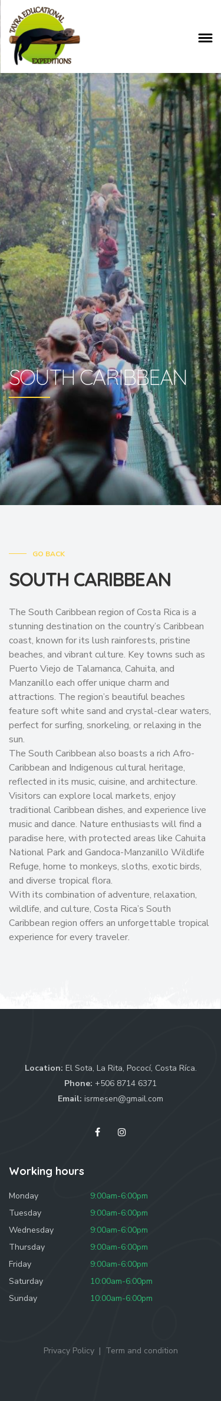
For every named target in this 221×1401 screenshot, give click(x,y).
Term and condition (141, 1350)
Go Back (48, 554)
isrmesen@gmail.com (123, 1098)
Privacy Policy (69, 1350)
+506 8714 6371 (126, 1083)
